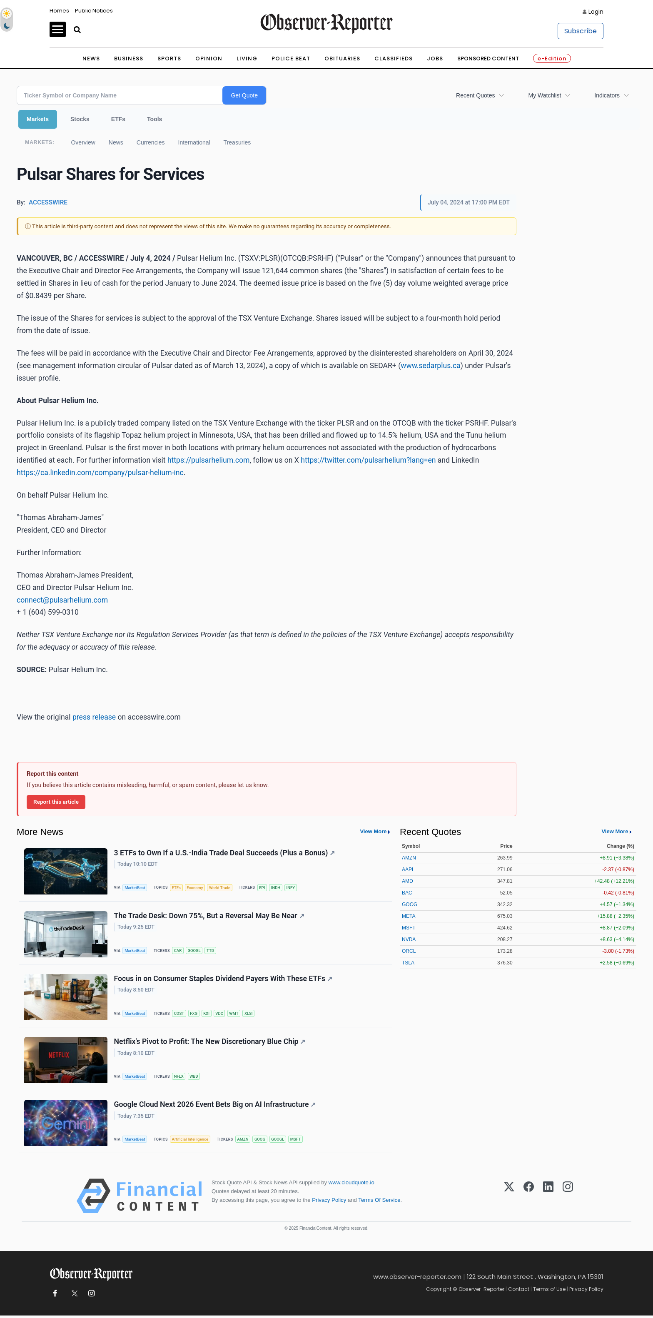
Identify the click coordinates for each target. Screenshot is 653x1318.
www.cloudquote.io (351, 1185)
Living (247, 58)
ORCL (409, 951)
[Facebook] (528, 1198)
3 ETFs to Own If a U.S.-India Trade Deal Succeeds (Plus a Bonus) (224, 853)
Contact (518, 1291)
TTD (211, 951)
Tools (154, 119)
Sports (169, 58)
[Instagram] (567, 1198)
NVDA (409, 939)
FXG (195, 1014)
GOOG (261, 1141)
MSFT (297, 1141)
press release (94, 717)
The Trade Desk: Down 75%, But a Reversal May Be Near (209, 916)
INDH (277, 887)
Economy (196, 887)
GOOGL (195, 951)
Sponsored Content (488, 58)
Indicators (607, 95)
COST (179, 1014)
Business (128, 58)
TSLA (408, 963)
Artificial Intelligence (190, 1141)
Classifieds (393, 58)
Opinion (208, 58)
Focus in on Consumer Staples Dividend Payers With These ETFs (223, 980)
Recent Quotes (475, 95)
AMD (407, 881)
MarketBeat (135, 887)
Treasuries (237, 142)
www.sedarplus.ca (430, 365)
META (408, 916)
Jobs (435, 58)
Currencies (151, 142)
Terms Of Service (379, 1202)
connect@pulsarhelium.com (62, 600)
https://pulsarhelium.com (208, 460)
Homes (59, 11)
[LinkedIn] (548, 1198)
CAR (178, 951)
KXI (207, 1014)
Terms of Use (549, 1291)
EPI (264, 887)
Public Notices (94, 11)
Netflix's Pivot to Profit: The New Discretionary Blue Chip (210, 1043)
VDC (221, 1014)
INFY (293, 887)
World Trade (221, 887)
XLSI (250, 1014)
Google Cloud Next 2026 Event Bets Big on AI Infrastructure (215, 1107)
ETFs (118, 119)
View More (373, 831)
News (91, 58)
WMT (235, 1014)
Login (595, 11)
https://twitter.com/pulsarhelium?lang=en (368, 460)
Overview (83, 142)
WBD (194, 1078)
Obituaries (342, 58)
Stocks (80, 119)
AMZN (243, 1141)
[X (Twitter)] (509, 1198)
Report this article (56, 801)
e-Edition (552, 58)
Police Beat (291, 58)
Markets (38, 119)
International (194, 142)
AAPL (408, 869)
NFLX (179, 1078)
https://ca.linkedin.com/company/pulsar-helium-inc (100, 472)
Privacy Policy (329, 1202)
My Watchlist (544, 95)
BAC (407, 893)
